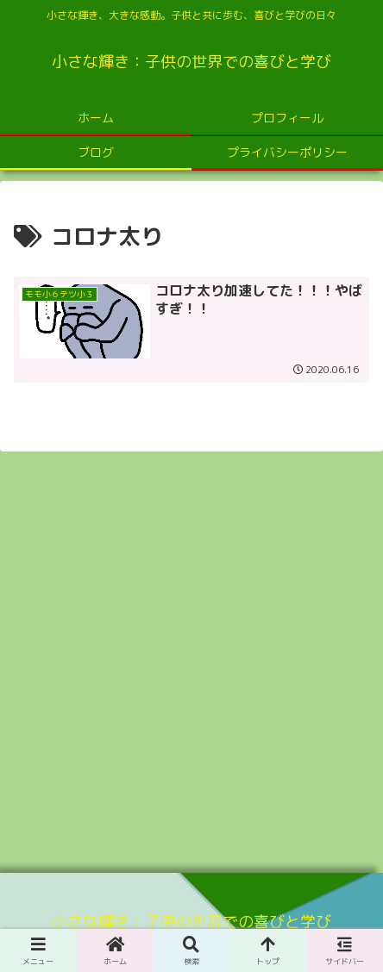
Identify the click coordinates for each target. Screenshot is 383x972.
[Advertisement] (191, 656)
